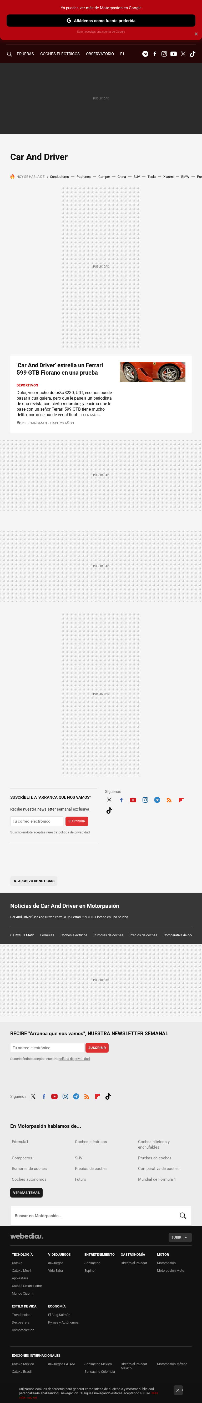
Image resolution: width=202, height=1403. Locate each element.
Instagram (164, 54)
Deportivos (27, 385)
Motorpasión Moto (170, 1271)
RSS (169, 799)
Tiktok (192, 54)
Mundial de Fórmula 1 (157, 1179)
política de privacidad (74, 832)
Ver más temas (26, 1193)
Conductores (59, 177)
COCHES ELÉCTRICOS (60, 54)
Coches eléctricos (73, 935)
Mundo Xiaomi (22, 1293)
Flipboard (181, 799)
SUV (137, 177)
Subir (176, 1237)
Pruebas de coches (154, 1158)
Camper (104, 177)
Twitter (183, 54)
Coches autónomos (29, 1179)
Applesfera (20, 1278)
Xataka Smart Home (27, 1286)
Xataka (17, 1263)
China (122, 177)
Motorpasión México (172, 1364)
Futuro (80, 1179)
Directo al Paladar (134, 1263)
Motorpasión (166, 1263)
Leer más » (90, 415)
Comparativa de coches (181, 935)
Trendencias (21, 1315)
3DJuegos (55, 1263)
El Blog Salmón (59, 1315)
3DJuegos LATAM (61, 1364)
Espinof (90, 1271)
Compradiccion (23, 1330)
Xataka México (23, 1364)
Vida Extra (55, 1271)
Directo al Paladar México (134, 1366)
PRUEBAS (25, 54)
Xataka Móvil (21, 1271)
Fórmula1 (47, 935)
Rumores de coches (108, 935)
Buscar (183, 1215)
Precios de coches (143, 935)
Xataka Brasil (22, 1372)
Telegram (145, 54)
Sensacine (92, 1263)
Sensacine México (98, 1364)
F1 (122, 54)
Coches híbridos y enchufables (154, 1144)
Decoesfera (20, 1322)
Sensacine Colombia (99, 1372)
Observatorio (100, 54)
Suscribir (76, 821)
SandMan (38, 423)
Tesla (152, 177)
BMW (185, 177)
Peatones (84, 177)
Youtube (173, 54)
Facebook (155, 54)
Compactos (22, 1158)
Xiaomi (168, 177)
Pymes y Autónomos (63, 1322)
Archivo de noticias (36, 881)
